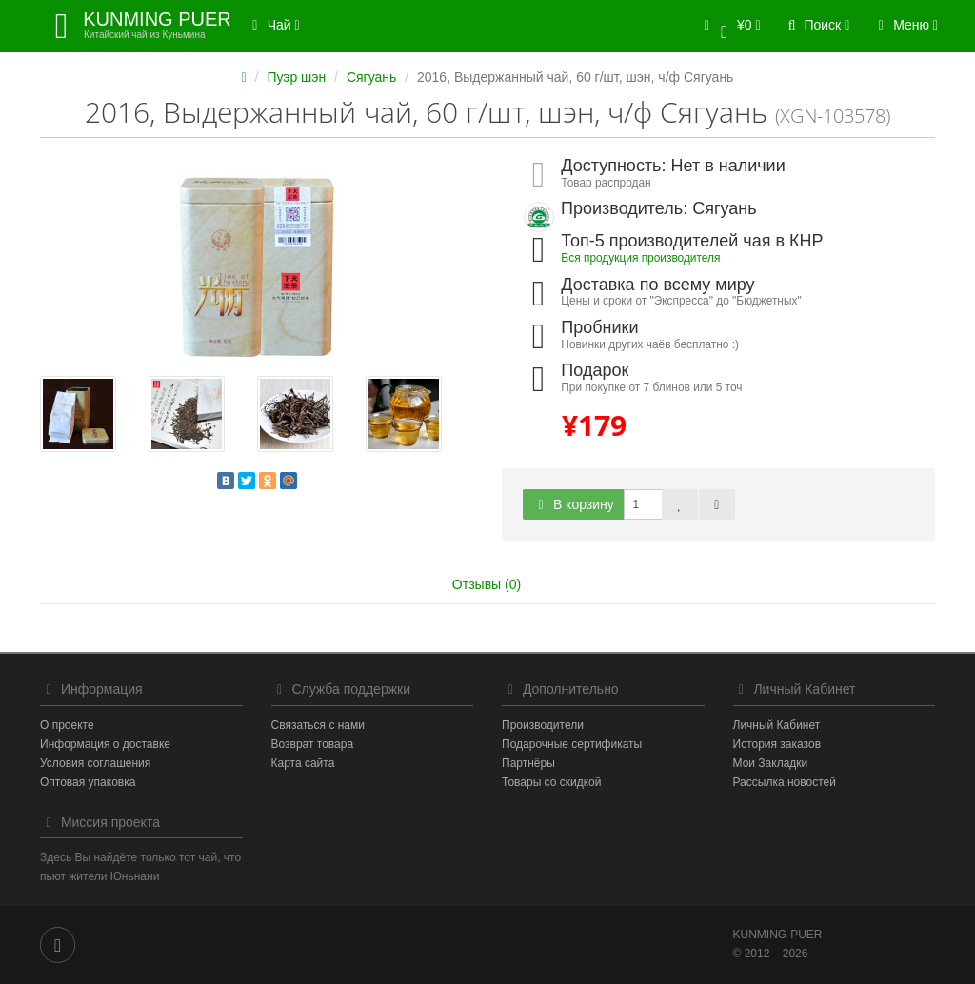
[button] (728, 26)
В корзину (573, 504)
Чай (273, 24)
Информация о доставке (105, 744)
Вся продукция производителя (640, 258)
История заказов (777, 744)
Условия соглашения (95, 763)
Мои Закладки (770, 763)
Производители (543, 725)
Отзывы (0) (486, 584)
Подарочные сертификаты (572, 744)
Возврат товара (312, 744)
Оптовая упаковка (87, 782)
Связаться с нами (318, 725)
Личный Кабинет (777, 725)
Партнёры (528, 763)
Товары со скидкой (551, 782)
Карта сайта (303, 763)
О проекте (67, 725)
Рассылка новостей (784, 782)
